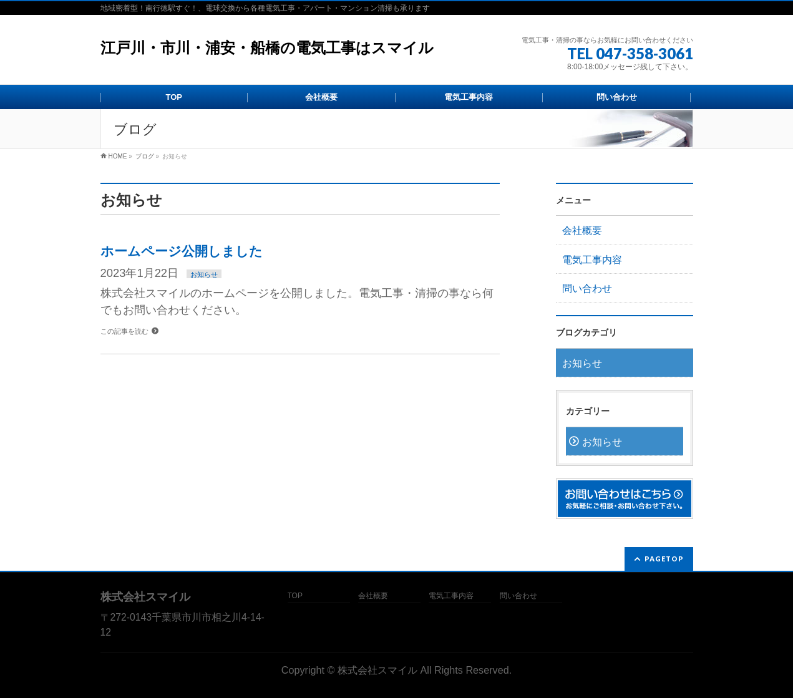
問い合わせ (587, 288)
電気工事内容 (592, 259)
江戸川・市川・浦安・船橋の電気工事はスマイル (267, 47)
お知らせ (204, 274)
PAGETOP (664, 559)
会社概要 (582, 230)
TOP (295, 596)
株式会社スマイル (377, 670)
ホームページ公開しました (181, 251)
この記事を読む (124, 331)
